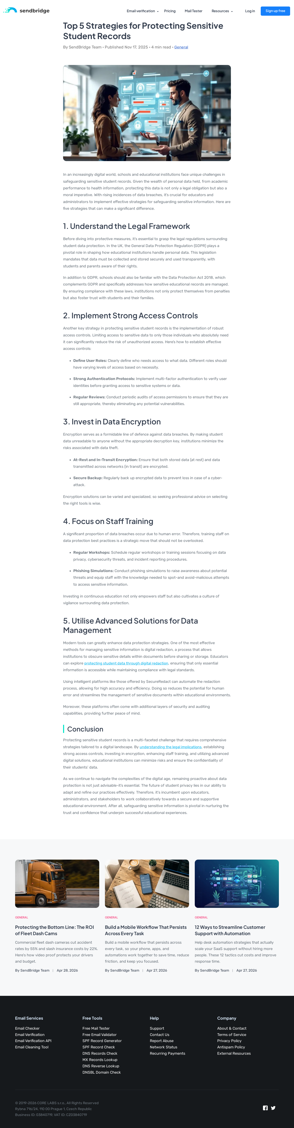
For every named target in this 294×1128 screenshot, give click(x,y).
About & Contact (231, 1028)
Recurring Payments (167, 1053)
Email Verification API (33, 1041)
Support (157, 1028)
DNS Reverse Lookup (100, 1066)
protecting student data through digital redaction (127, 663)
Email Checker (27, 1028)
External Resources (234, 1053)
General (181, 47)
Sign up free (275, 11)
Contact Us (159, 1034)
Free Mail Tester (96, 1028)
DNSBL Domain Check (101, 1072)
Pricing (169, 11)
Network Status (163, 1047)
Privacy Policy (229, 1041)
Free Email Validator (99, 1034)
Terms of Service (231, 1034)
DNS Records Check (99, 1053)
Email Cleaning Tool (31, 1047)
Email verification (139, 11)
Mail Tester (193, 11)
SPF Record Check (98, 1047)
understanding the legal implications (171, 747)
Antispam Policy (231, 1047)
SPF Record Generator (102, 1041)
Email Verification (30, 1034)
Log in (250, 11)
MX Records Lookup (99, 1060)
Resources (219, 11)
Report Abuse (162, 1041)
